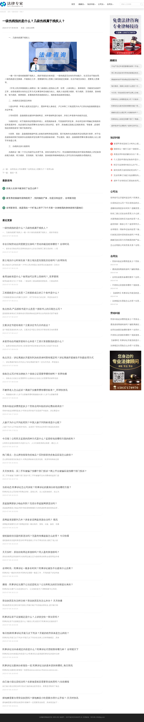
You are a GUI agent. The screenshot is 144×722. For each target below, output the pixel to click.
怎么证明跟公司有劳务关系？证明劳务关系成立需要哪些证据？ (125, 246)
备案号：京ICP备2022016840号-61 (71, 717)
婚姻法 (81, 4)
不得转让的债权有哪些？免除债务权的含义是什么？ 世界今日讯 (126, 285)
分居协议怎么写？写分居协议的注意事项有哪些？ (125, 204)
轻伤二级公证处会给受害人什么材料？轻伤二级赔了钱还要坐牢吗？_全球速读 (125, 214)
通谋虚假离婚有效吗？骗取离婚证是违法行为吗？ (126, 269)
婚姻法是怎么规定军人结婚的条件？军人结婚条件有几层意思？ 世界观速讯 (125, 113)
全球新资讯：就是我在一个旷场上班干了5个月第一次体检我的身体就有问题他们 (44, 208)
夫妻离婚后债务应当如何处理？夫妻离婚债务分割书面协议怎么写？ (125, 219)
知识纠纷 (91, 4)
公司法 (100, 4)
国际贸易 (15, 12)
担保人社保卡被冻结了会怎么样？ (22, 188)
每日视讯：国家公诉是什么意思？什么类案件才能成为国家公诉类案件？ (125, 86)
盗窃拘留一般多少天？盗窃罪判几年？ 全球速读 (124, 225)
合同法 (109, 4)
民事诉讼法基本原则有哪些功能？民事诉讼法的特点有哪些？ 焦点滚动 (125, 106)
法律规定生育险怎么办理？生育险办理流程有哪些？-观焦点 (126, 301)
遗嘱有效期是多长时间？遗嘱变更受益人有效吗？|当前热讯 (125, 209)
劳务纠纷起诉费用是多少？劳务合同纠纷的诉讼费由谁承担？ (126, 261)
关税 (21, 12)
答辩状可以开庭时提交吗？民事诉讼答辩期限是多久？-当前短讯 (125, 198)
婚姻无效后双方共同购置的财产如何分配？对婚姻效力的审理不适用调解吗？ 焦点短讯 (125, 241)
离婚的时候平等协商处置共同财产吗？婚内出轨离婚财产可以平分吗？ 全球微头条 (125, 80)
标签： (8, 161)
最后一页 (13, 173)
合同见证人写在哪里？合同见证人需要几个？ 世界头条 (32, 169)
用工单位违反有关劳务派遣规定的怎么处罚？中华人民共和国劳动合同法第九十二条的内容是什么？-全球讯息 (125, 73)
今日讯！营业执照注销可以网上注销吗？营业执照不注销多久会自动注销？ (125, 93)
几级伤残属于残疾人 (28, 161)
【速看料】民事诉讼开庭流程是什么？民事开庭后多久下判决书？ (126, 293)
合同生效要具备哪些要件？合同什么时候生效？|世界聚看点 (126, 277)
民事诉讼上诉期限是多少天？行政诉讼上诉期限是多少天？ (125, 100)
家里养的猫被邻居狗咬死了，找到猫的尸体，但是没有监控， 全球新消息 (41, 198)
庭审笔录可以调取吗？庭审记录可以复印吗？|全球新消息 (125, 126)
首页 (73, 4)
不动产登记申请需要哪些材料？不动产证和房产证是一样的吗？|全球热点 (125, 67)
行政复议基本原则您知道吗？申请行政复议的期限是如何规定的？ (125, 235)
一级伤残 (15, 161)
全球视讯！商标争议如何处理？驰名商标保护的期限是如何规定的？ (125, 230)
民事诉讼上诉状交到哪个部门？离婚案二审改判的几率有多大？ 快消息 (125, 119)
